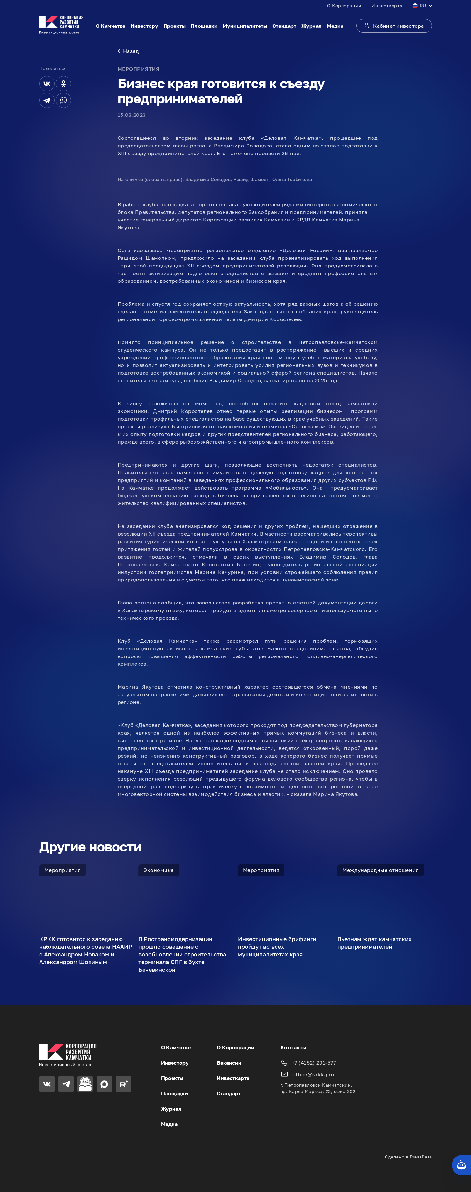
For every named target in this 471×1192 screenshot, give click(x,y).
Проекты (174, 26)
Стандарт (284, 26)
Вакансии (229, 1063)
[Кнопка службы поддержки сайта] (461, 1165)
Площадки (204, 26)
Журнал (311, 26)
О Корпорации (344, 5)
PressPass (421, 1156)
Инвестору (144, 26)
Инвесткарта (387, 5)
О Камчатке (110, 26)
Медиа (335, 26)
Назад (128, 51)
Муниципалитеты (245, 26)
